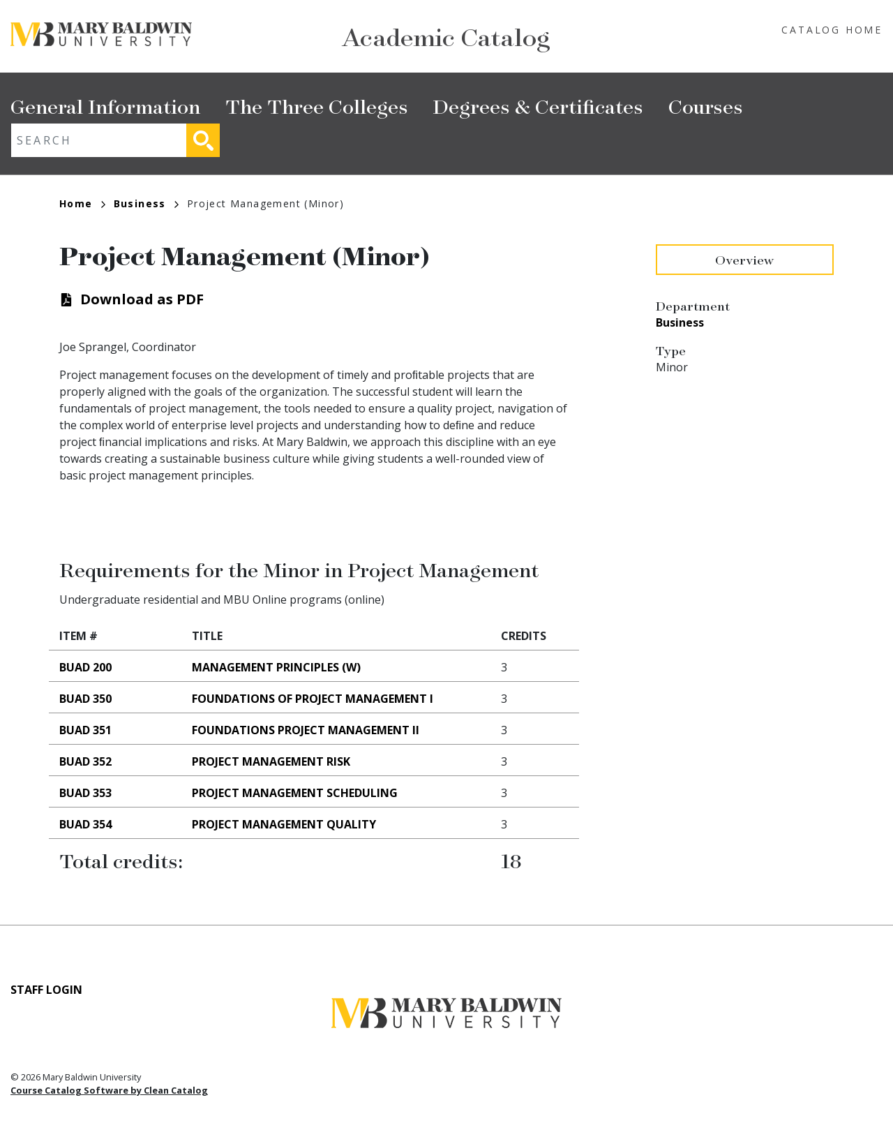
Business (146, 203)
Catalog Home (832, 29)
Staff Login (46, 989)
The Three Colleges (316, 105)
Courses (705, 105)
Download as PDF (142, 299)
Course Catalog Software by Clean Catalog (109, 1090)
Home (82, 203)
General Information (105, 105)
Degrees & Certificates (538, 105)
